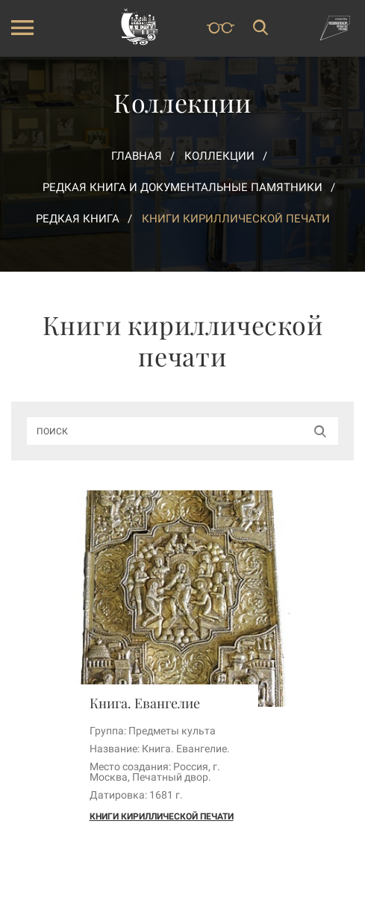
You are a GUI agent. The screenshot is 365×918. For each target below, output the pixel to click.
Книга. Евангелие (145, 703)
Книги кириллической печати (162, 816)
